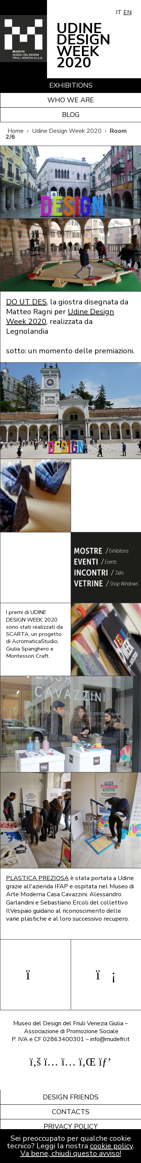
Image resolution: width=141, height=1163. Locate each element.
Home (16, 131)
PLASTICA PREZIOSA (37, 878)
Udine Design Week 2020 (67, 131)
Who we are (70, 100)
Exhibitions (70, 85)
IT (119, 12)
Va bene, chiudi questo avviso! (70, 1153)
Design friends (71, 1097)
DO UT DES (26, 302)
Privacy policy (71, 1126)
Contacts (70, 1111)
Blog (71, 114)
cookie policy (111, 1146)
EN (127, 12)
